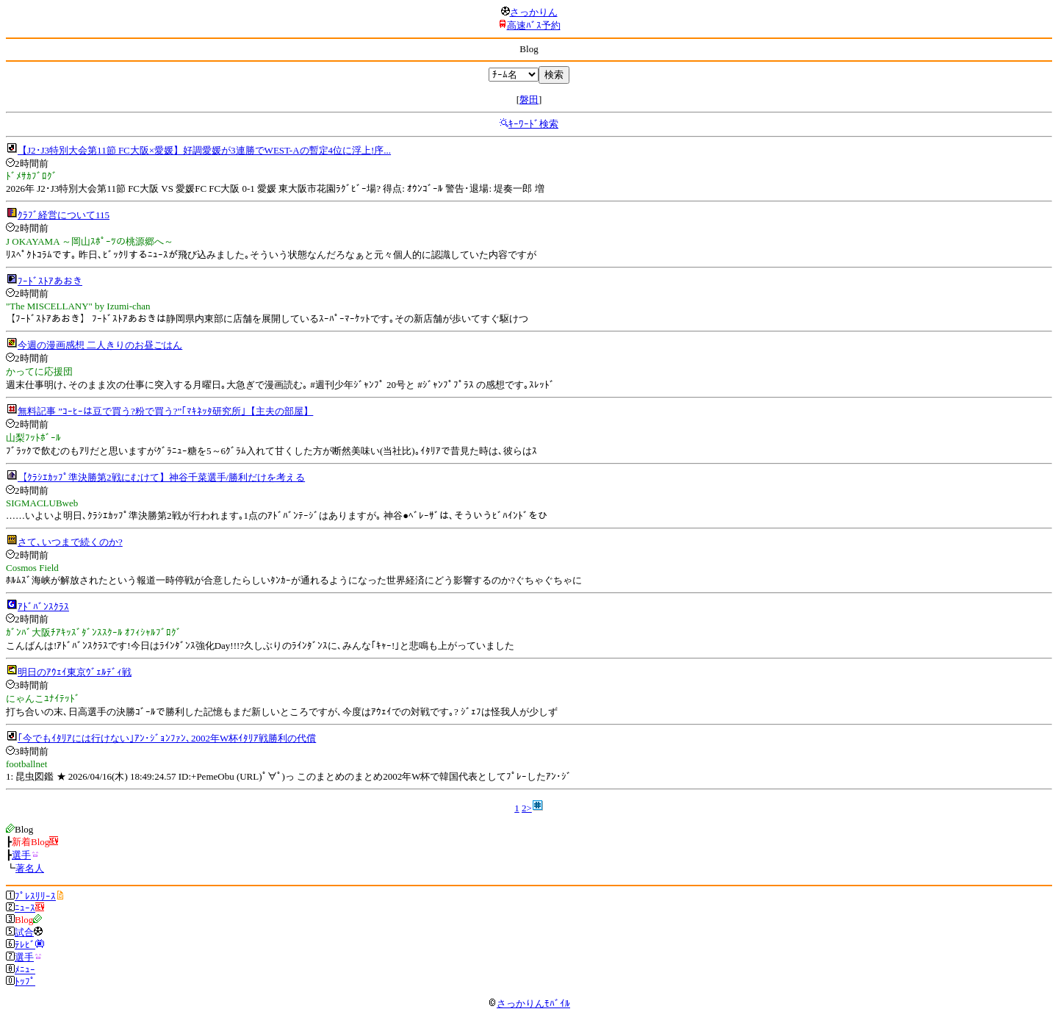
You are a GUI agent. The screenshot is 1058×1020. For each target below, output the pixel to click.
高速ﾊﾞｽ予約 (534, 25)
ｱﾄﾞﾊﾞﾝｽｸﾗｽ (43, 606)
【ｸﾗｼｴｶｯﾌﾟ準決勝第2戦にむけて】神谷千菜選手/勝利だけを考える (161, 477)
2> (527, 808)
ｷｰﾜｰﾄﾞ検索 (533, 123)
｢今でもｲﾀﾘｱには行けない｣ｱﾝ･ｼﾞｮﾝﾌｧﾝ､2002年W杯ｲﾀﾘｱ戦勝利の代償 (167, 738)
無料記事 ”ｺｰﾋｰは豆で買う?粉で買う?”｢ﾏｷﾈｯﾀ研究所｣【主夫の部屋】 (165, 411)
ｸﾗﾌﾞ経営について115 (63, 214)
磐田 (529, 99)
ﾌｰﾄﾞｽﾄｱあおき (50, 281)
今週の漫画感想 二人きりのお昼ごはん (100, 345)
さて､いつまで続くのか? (70, 541)
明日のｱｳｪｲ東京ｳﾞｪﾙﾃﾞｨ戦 (75, 672)
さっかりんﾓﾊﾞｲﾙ (529, 1003)
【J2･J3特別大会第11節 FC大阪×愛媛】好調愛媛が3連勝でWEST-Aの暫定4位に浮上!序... (204, 150)
